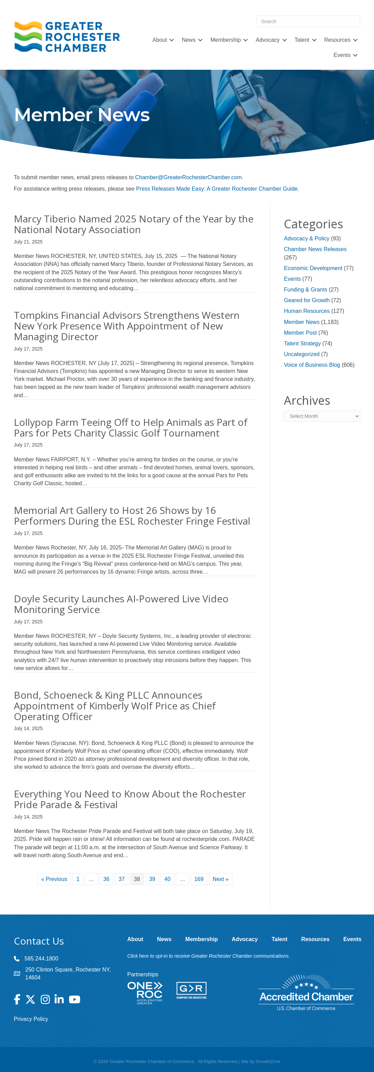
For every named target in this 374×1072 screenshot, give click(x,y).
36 (106, 879)
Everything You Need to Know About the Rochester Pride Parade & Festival (130, 799)
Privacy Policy (31, 1019)
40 (167, 879)
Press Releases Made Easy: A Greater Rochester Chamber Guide (217, 189)
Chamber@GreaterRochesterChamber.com (188, 177)
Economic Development (313, 268)
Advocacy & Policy (306, 238)
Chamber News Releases (315, 249)
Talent (302, 40)
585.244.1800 (41, 958)
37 (121, 879)
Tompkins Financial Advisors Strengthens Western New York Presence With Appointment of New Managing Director (127, 325)
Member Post (300, 333)
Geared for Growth (307, 300)
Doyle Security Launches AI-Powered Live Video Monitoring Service (121, 604)
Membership (225, 40)
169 (199, 879)
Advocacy (267, 40)
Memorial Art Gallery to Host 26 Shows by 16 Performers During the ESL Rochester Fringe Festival (132, 515)
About (160, 40)
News (188, 40)
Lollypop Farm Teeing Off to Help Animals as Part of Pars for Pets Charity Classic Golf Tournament (131, 427)
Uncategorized (301, 354)
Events (342, 55)
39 (152, 879)
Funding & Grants (305, 290)
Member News (301, 322)
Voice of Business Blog (312, 365)
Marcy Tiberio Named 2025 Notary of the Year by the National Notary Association (133, 224)
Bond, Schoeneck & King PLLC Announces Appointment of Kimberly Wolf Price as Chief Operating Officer (115, 705)
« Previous (54, 879)
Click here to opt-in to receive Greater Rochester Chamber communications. (208, 956)
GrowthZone (268, 1061)
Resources (337, 40)
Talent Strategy (302, 343)
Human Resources (307, 311)
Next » (221, 879)
